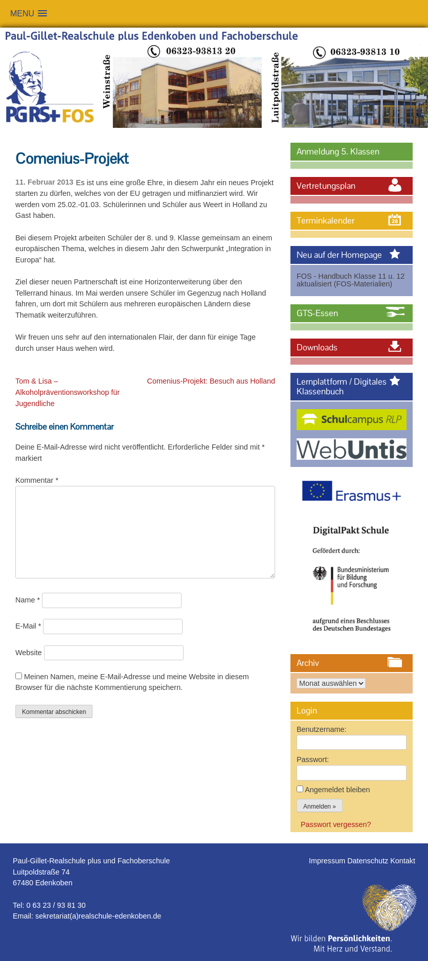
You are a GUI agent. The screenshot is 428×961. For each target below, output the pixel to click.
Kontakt (402, 861)
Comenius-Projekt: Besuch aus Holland (211, 381)
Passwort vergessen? (336, 824)
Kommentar (36, 480)
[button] (28, 13)
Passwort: (313, 759)
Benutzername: (322, 729)
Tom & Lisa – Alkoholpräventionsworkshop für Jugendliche (67, 392)
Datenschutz (368, 861)
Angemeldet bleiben (337, 790)
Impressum (328, 861)
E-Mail (28, 626)
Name (27, 600)
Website (28, 653)
